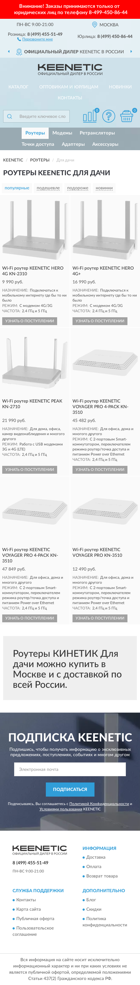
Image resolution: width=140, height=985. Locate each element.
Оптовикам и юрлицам (68, 87)
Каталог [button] (18, 87)
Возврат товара (102, 876)
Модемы (62, 133)
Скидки (93, 909)
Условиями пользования (61, 809)
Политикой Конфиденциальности (99, 804)
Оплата (93, 867)
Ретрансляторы (97, 133)
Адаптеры (73, 144)
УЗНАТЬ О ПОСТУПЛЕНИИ (29, 321)
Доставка (95, 858)
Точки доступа (38, 144)
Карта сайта (28, 909)
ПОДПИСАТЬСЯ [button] (70, 789)
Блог (91, 900)
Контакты (70, 98)
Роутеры (35, 133)
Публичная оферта (35, 919)
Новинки (120, 87)
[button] (35, 39)
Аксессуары (105, 144)
